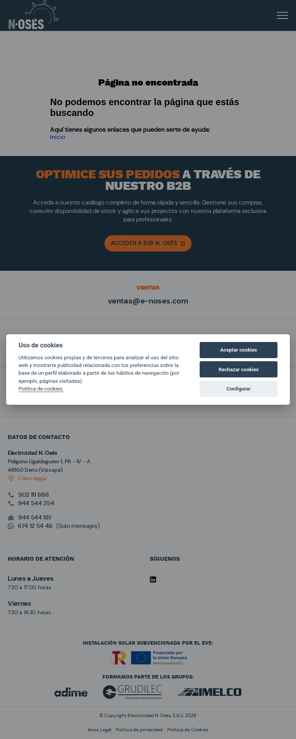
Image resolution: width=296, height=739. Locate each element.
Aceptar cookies (238, 350)
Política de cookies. (41, 388)
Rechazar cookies (239, 369)
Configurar (239, 389)
